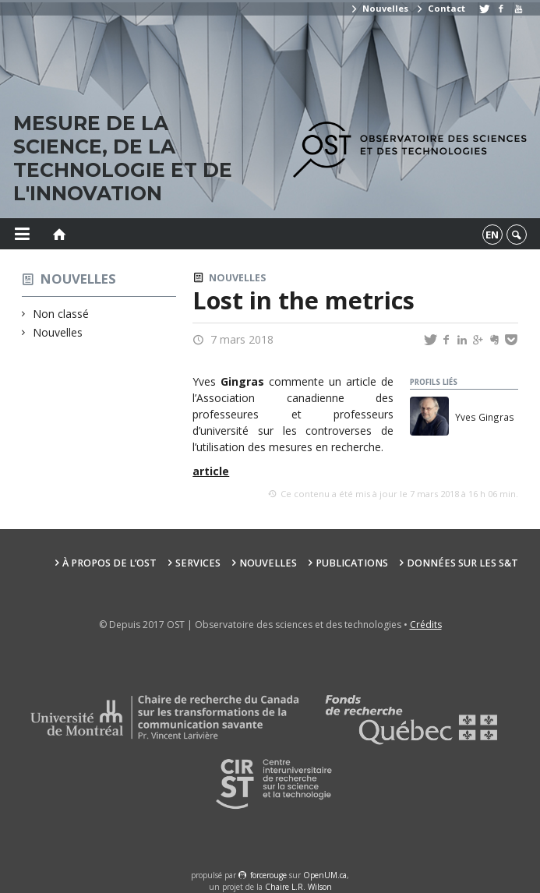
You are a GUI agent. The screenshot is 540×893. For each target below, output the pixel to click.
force (268, 875)
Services (198, 563)
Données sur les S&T (462, 563)
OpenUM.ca (325, 875)
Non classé (61, 313)
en (492, 235)
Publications (352, 563)
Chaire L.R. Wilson (298, 886)
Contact (440, 8)
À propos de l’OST (109, 563)
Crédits (426, 624)
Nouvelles (379, 8)
